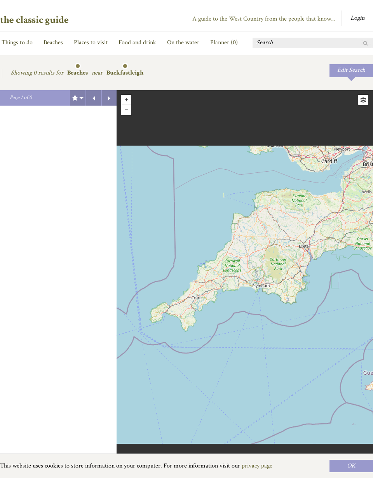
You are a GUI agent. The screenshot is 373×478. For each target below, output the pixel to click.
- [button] (126, 110)
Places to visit (91, 42)
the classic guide (34, 19)
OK (351, 466)
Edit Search (351, 70)
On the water (183, 42)
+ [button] (126, 100)
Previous (93, 98)
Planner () (224, 42)
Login (357, 18)
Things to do (17, 42)
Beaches (53, 42)
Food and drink (137, 42)
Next (109, 98)
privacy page (257, 466)
